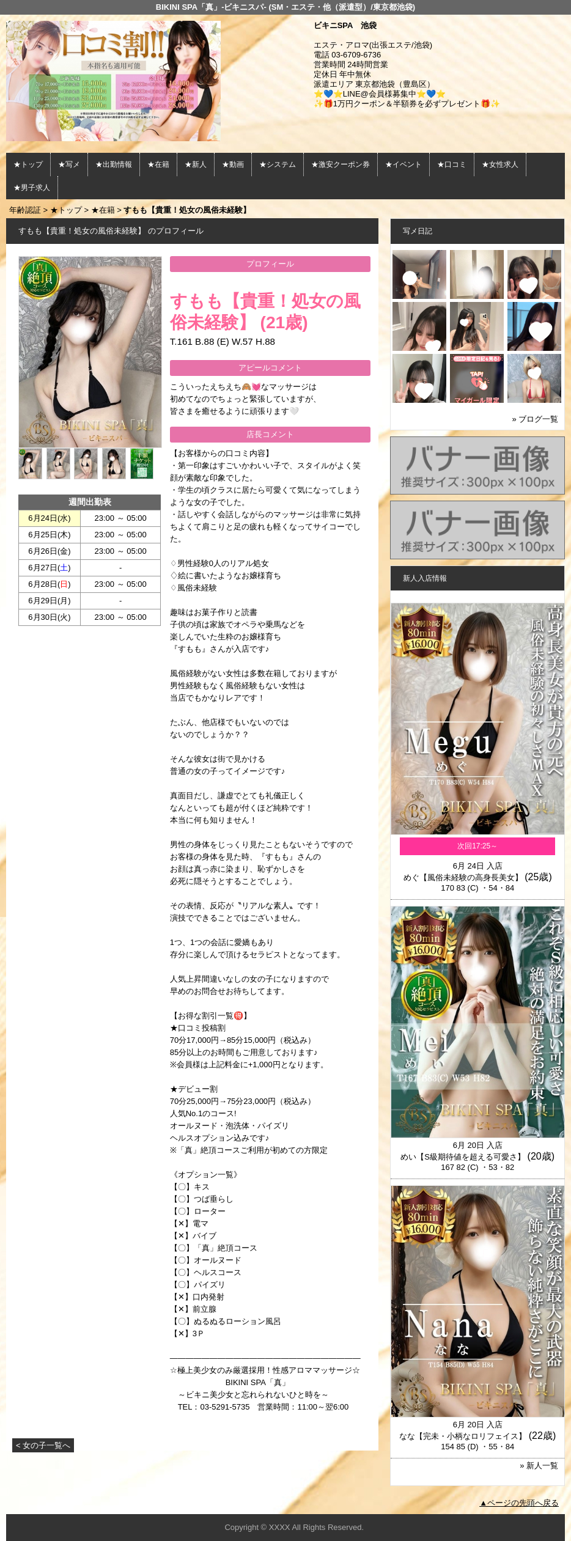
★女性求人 (500, 164)
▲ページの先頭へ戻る (519, 1502)
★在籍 (158, 164)
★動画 (233, 164)
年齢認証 (25, 210)
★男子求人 (31, 187)
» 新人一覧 (539, 1465)
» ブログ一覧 (535, 419)
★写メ (69, 164)
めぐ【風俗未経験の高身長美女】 (463, 877)
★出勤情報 (113, 164)
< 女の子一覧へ (43, 1445)
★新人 (196, 164)
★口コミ (451, 164)
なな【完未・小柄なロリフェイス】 (462, 1436)
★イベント (403, 164)
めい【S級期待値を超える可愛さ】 (462, 1156)
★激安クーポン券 (340, 164)
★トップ (28, 164)
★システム (277, 164)
